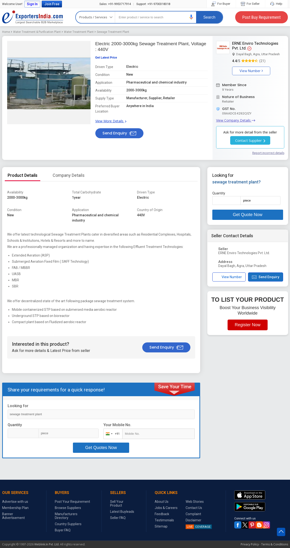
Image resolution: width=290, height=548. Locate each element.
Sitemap (161, 526)
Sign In (32, 4)
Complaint (193, 514)
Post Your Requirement (72, 502)
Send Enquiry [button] (119, 133)
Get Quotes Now (101, 447)
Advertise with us (15, 502)
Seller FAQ (118, 518)
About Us (161, 502)
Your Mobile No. (117, 425)
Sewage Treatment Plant (113, 32)
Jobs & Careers (166, 508)
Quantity (15, 425)
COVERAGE (198, 526)
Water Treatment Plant (79, 32)
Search (209, 17)
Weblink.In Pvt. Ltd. (46, 544)
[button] (191, 17)
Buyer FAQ (63, 530)
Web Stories (195, 502)
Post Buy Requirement (261, 17)
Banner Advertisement (13, 516)
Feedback (162, 514)
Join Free (51, 4)
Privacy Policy (250, 544)
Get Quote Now (247, 214)
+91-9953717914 (115, 4)
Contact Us (194, 508)
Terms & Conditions (274, 544)
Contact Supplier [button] (250, 140)
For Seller (250, 3)
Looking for (18, 406)
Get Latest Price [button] (106, 57)
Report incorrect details (268, 153)
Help (276, 3)
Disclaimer (193, 520)
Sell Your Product (116, 503)
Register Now (247, 324)
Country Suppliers (68, 524)
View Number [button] (251, 71)
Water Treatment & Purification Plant (37, 32)
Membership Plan (15, 508)
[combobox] (112, 434)
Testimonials (164, 520)
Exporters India (32, 17)
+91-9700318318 (153, 4)
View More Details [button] (110, 121)
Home (6, 32)
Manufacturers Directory (66, 516)
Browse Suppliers (68, 508)
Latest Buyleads (122, 511)
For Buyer (221, 3)
